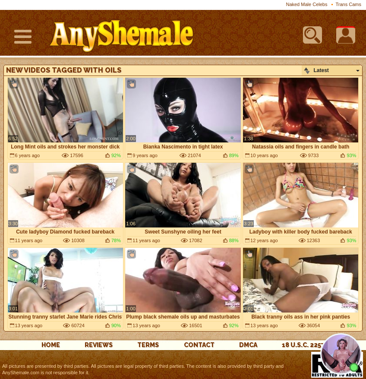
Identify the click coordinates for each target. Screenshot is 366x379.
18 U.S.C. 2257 (303, 344)
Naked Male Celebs (306, 4)
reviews (99, 344)
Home (50, 344)
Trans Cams (349, 4)
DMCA (248, 344)
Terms (148, 344)
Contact (199, 344)
